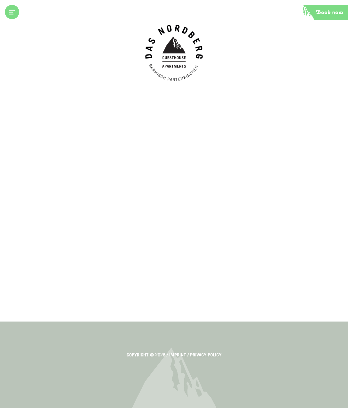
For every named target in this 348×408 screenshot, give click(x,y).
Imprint (177, 355)
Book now (329, 12)
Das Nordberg (174, 53)
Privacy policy (205, 355)
